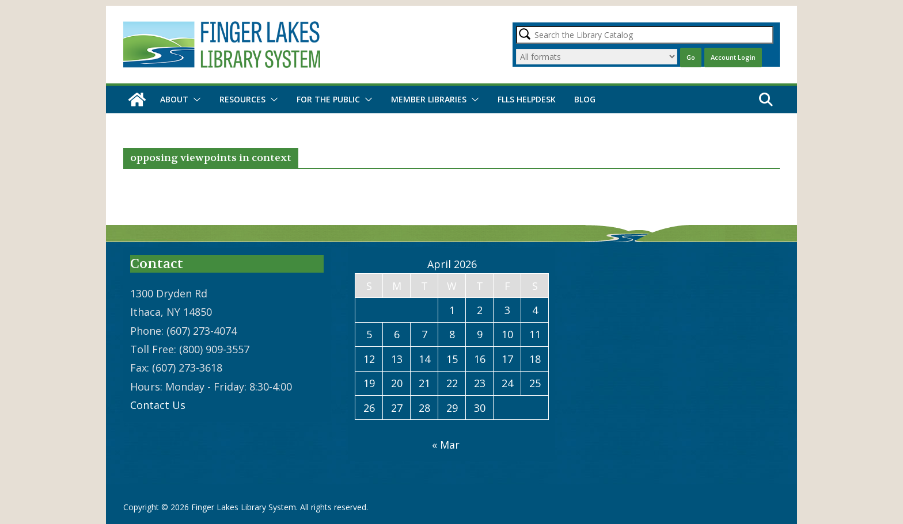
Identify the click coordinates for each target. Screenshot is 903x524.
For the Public (328, 99)
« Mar (446, 445)
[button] (194, 99)
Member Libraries (428, 99)
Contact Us (157, 405)
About (174, 99)
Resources (242, 99)
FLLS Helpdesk (527, 99)
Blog (584, 99)
